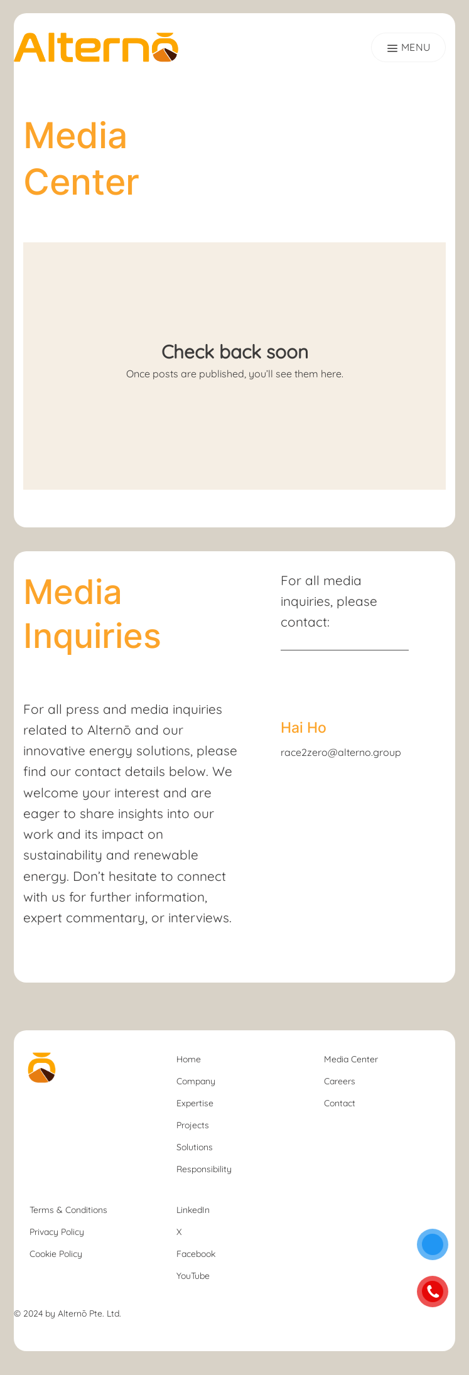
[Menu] (408, 47)
